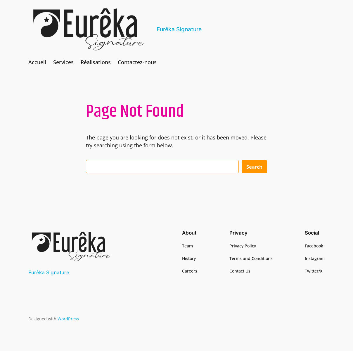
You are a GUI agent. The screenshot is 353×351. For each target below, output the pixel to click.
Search (254, 166)
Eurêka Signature (179, 29)
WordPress (68, 319)
